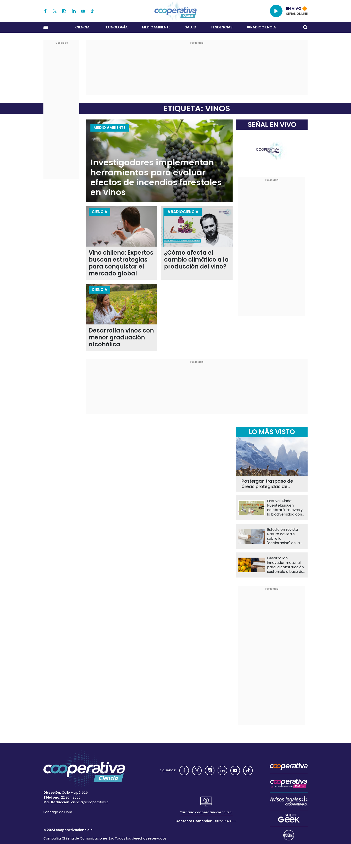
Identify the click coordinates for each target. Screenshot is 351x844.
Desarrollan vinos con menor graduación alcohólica (121, 337)
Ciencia (82, 27)
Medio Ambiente (110, 127)
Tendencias (222, 27)
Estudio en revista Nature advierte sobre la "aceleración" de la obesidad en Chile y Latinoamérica (284, 536)
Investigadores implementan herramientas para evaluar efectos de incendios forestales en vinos (156, 177)
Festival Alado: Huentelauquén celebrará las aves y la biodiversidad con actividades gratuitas (285, 508)
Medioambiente (156, 27)
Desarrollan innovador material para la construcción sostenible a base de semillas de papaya (285, 565)
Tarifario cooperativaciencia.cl (206, 812)
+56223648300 (225, 821)
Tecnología (116, 27)
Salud (190, 27)
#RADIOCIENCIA (261, 27)
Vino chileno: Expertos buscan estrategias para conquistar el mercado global (121, 263)
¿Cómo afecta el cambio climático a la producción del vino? (196, 259)
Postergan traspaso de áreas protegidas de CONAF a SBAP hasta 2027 (271, 483)
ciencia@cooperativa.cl (90, 802)
